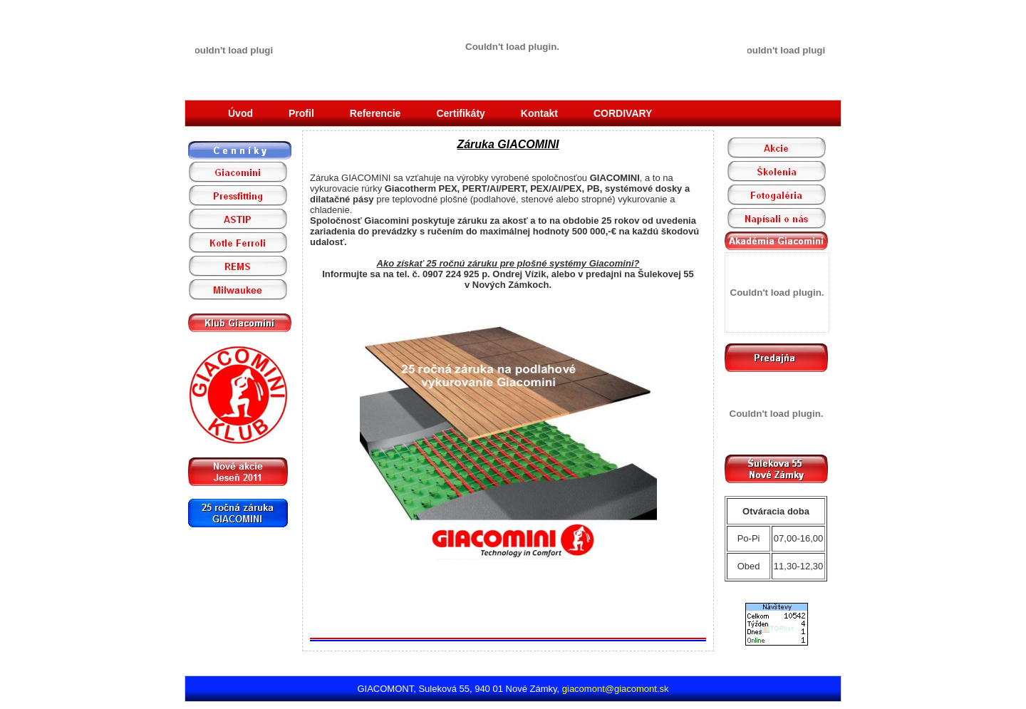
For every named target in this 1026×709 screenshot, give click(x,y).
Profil (301, 113)
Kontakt (539, 113)
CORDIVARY (623, 113)
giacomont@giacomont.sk (615, 688)
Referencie (375, 113)
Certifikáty (460, 113)
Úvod (240, 113)
